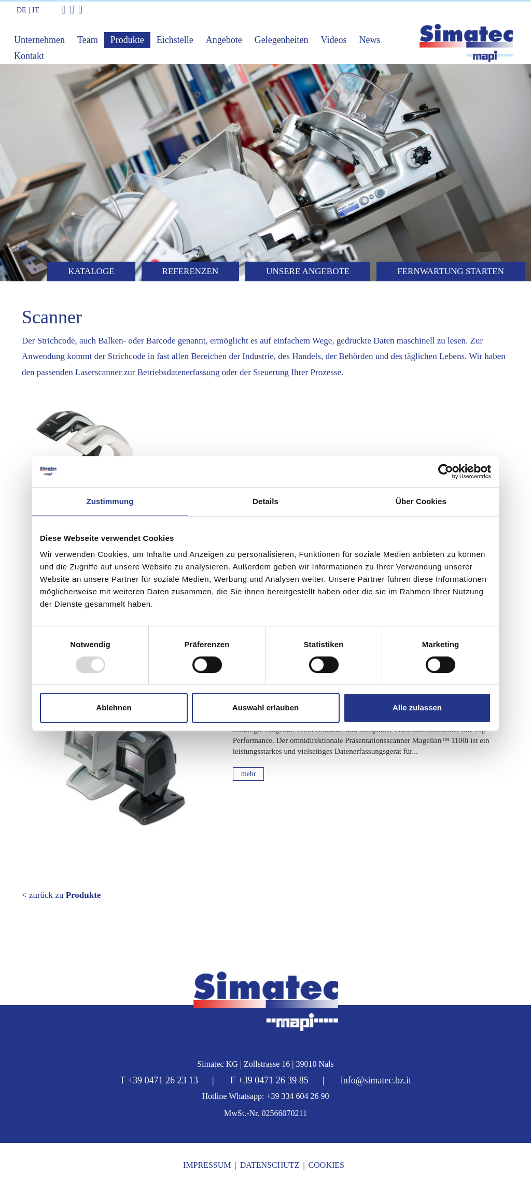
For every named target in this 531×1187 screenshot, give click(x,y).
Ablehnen (113, 707)
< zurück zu (61, 895)
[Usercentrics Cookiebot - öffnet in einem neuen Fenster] (445, 471)
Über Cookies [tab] (421, 501)
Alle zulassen (417, 707)
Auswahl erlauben (265, 707)
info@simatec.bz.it (376, 1080)
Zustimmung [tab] (110, 501)
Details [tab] (265, 501)
